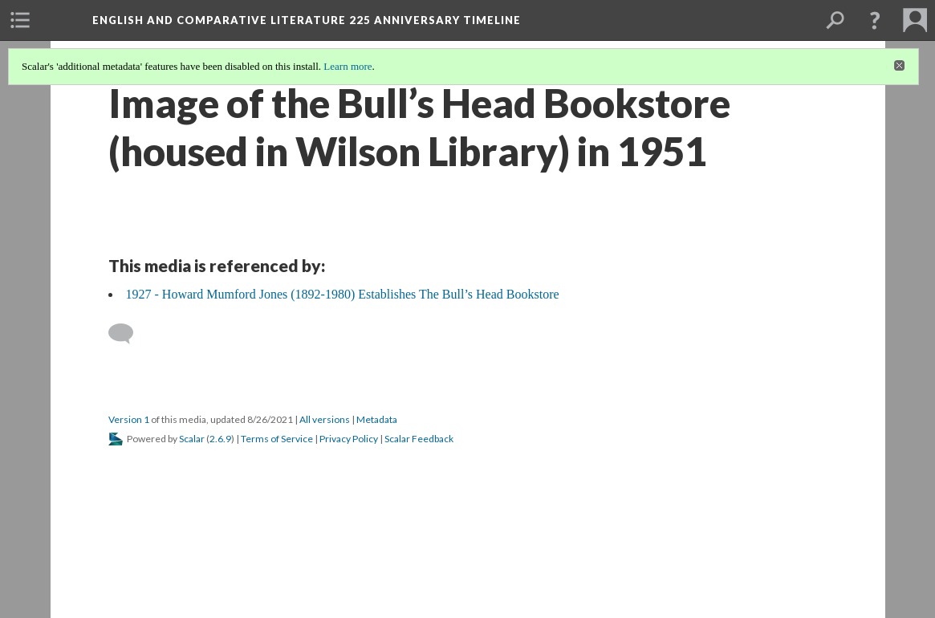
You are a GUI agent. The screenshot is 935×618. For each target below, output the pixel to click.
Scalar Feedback (418, 439)
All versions (324, 419)
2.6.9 (220, 439)
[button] (875, 20)
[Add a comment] (128, 333)
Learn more (347, 66)
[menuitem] (20, 20)
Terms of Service (277, 439)
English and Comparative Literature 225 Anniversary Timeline (306, 20)
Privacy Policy (348, 439)
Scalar (192, 439)
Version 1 (128, 419)
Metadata (376, 419)
